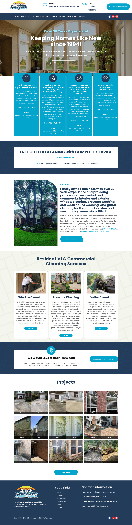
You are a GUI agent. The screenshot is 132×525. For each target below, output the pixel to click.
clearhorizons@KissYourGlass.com (64, 6)
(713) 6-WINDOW (28, 107)
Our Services (61, 498)
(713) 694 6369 (87, 497)
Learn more (71, 239)
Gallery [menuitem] (62, 17)
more (30, 328)
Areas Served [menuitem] (51, 17)
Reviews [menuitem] (82, 17)
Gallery (59, 504)
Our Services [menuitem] (36, 17)
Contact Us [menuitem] (72, 17)
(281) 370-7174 (100, 497)
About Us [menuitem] (25, 17)
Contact (59, 507)
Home (58, 492)
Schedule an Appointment (118, 7)
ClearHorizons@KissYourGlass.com (80, 163)
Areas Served (61, 501)
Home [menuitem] (17, 17)
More (66, 335)
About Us (59, 495)
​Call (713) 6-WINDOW (64, 63)
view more (66, 472)
